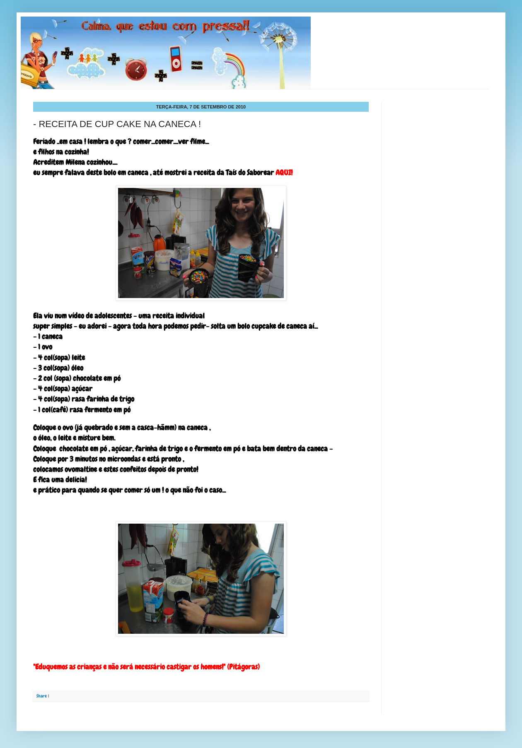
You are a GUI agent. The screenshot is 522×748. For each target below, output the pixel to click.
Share (41, 696)
